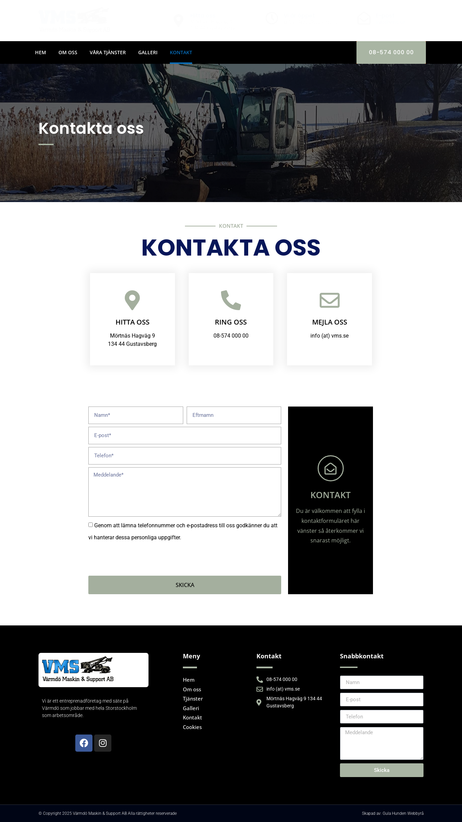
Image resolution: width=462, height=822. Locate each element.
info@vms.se (390, 22)
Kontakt (181, 52)
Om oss (67, 52)
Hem (40, 52)
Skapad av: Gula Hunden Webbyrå (393, 813)
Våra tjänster (108, 52)
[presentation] (140, 559)
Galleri (147, 52)
